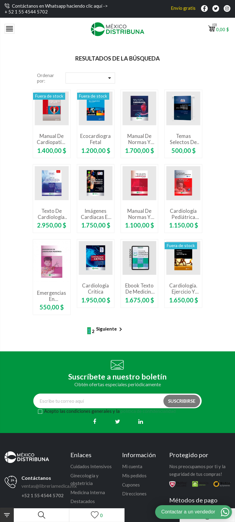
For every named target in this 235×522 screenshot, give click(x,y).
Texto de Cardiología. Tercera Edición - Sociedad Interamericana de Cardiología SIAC (51, 214)
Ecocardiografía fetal (95, 139)
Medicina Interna (87, 492)
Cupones (131, 484)
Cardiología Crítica (95, 289)
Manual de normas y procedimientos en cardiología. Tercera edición (139, 139)
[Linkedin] (140, 421)
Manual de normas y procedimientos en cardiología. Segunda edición (139, 214)
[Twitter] (117, 421)
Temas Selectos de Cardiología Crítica (183, 139)
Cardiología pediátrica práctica (183, 214)
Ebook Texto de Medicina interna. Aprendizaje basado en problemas (139, 289)
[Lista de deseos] (97, 515)
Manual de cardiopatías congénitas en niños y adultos (52, 139)
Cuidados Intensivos (91, 466)
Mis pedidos (134, 475)
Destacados (82, 501)
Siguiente (110, 329)
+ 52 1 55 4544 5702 (26, 11)
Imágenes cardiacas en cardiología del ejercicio (95, 214)
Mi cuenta (132, 466)
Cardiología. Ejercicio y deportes (183, 289)
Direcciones (134, 493)
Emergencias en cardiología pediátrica (51, 296)
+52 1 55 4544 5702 (42, 495)
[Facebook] (94, 421)
